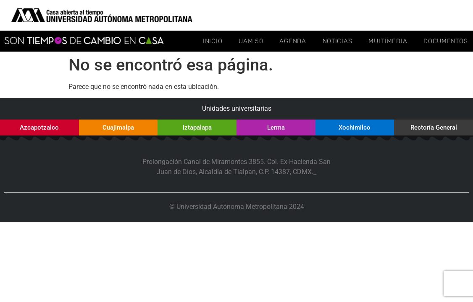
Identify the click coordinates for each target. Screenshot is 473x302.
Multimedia (387, 41)
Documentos (445, 41)
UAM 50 (251, 41)
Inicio (212, 41)
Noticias (337, 41)
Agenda (292, 41)
